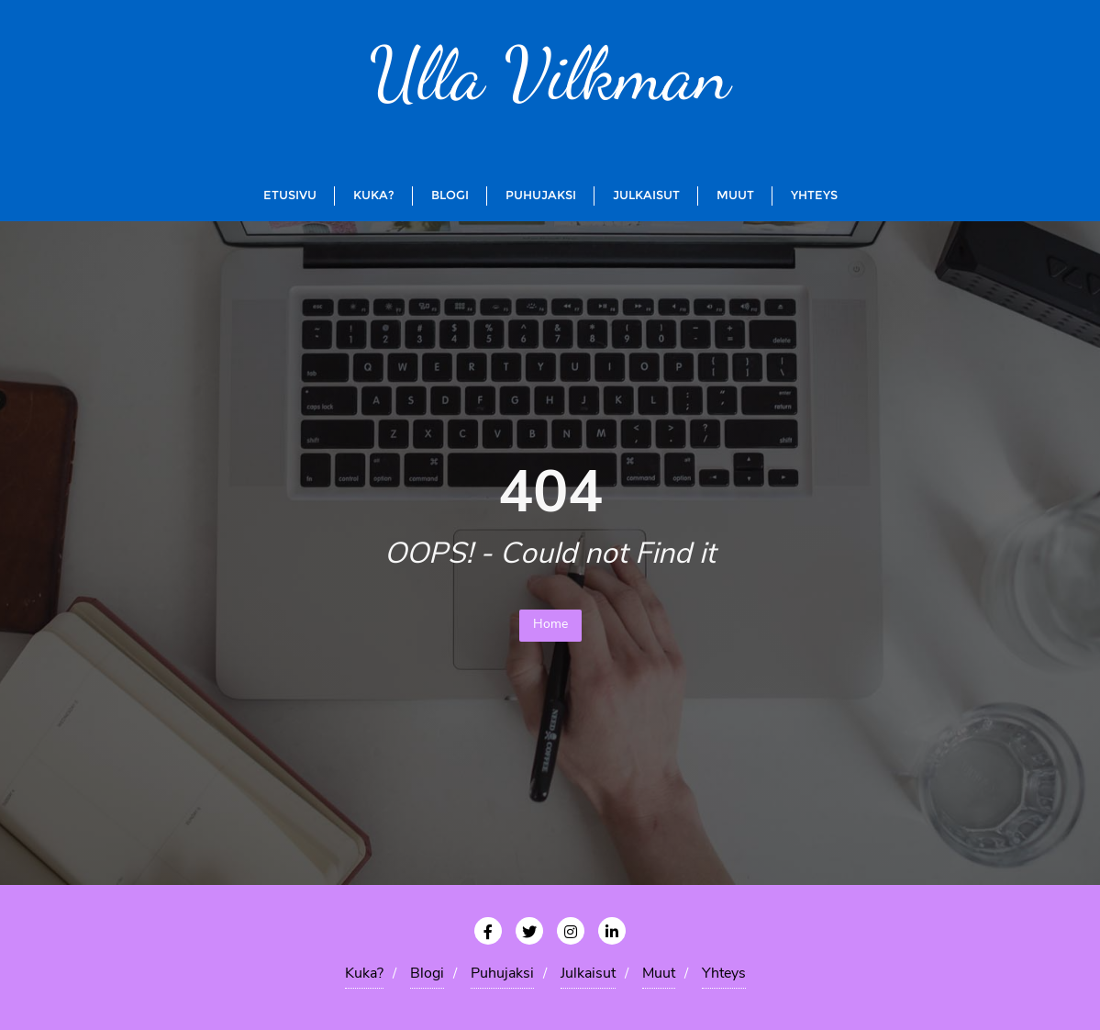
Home (550, 625)
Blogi (427, 974)
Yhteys (724, 974)
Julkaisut (588, 974)
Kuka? (364, 974)
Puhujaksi (502, 974)
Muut (658, 974)
